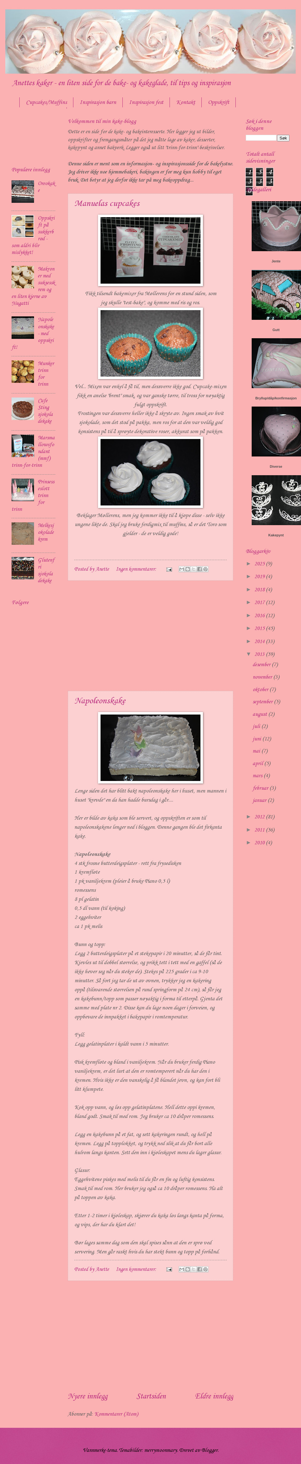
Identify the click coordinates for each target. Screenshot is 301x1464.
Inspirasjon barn (98, 102)
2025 (260, 564)
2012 (260, 817)
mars (258, 776)
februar (261, 788)
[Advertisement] (150, 636)
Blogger (209, 1450)
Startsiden (151, 1396)
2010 (260, 843)
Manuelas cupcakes (106, 203)
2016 (260, 615)
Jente (276, 261)
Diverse (276, 466)
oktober (261, 689)
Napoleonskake (99, 701)
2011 (260, 830)
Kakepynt (276, 535)
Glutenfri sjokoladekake (46, 570)
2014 (260, 641)
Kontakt (185, 102)
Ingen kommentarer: (137, 569)
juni (257, 739)
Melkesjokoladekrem (46, 532)
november (263, 677)
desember (262, 664)
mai (257, 751)
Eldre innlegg (214, 1396)
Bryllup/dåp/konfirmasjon (276, 398)
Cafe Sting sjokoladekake (45, 411)
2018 (260, 590)
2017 (260, 602)
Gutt (276, 330)
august (260, 714)
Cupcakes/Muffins (46, 102)
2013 (260, 654)
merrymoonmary (160, 1450)
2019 (260, 576)
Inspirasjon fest (146, 102)
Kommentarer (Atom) (116, 1414)
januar (260, 800)
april (258, 763)
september (263, 702)
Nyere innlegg (87, 1396)
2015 (260, 628)
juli (257, 726)
